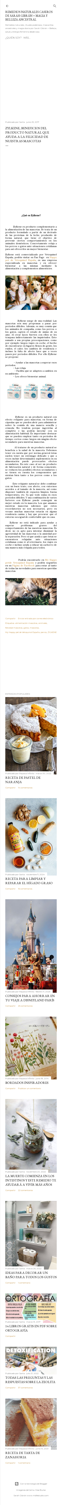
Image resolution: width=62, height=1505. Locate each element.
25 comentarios (25, 1006)
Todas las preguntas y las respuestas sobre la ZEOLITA (30, 1379)
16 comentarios (25, 888)
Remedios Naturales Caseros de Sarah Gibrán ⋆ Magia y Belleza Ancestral (29, 15)
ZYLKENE (52, 632)
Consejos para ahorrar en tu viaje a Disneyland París (30, 998)
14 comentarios (25, 787)
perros (44, 632)
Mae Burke (40, 1490)
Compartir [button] (10, 618)
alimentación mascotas (26, 623)
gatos (26, 627)
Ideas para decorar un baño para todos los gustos (31, 1275)
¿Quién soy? (13, 37)
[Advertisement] (31, 81)
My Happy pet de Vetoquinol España (22, 632)
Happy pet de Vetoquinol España (31, 259)
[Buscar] (55, 5)
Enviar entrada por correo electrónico (35, 618)
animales (42, 623)
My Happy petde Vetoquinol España (31, 561)
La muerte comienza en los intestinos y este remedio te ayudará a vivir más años (30, 1180)
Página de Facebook (23, 565)
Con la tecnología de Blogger (31, 1484)
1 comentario (24, 1282)
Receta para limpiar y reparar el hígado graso (29, 881)
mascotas (34, 627)
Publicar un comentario (29, 1088)
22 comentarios (25, 1190)
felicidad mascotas (13, 627)
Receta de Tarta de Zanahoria (22, 1455)
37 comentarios (25, 1387)
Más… (26, 37)
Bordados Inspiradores (26, 1082)
